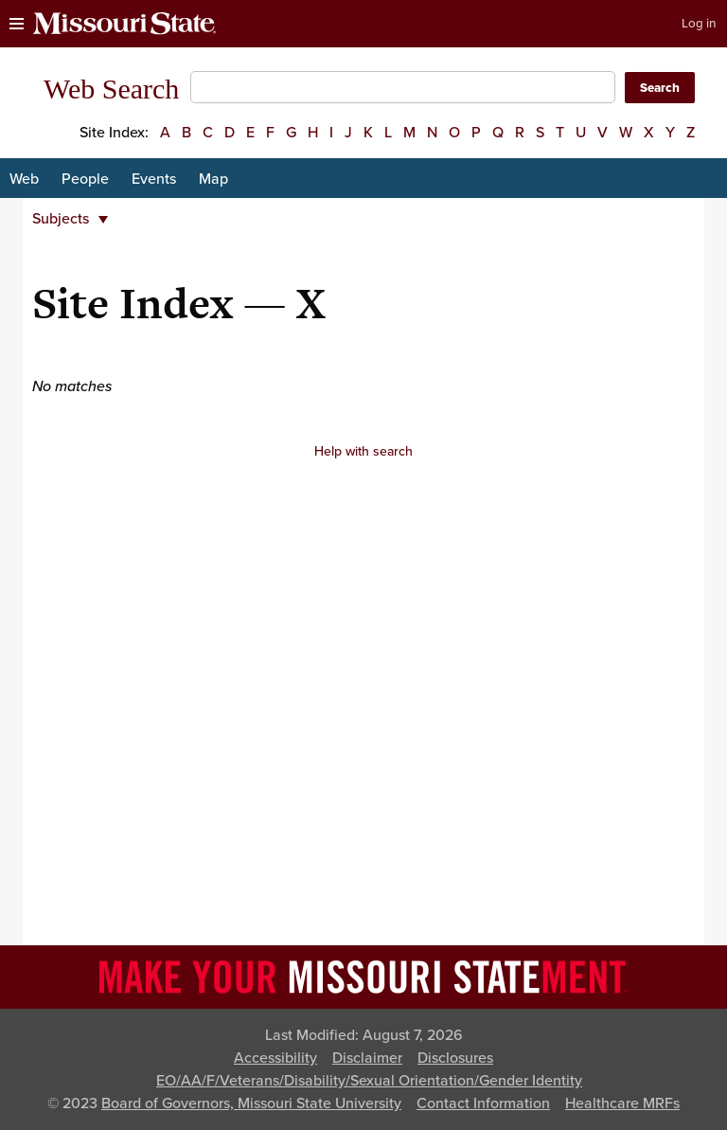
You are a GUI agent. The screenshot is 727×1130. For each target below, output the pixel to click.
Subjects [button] (70, 218)
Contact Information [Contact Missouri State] (483, 1103)
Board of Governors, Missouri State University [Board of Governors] (251, 1103)
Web (24, 179)
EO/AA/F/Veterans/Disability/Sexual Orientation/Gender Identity (369, 1080)
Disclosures (455, 1058)
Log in (699, 23)
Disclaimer (367, 1058)
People (85, 179)
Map (213, 179)
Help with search (363, 451)
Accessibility (275, 1058)
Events (154, 179)
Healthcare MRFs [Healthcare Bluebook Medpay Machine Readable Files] (622, 1103)
